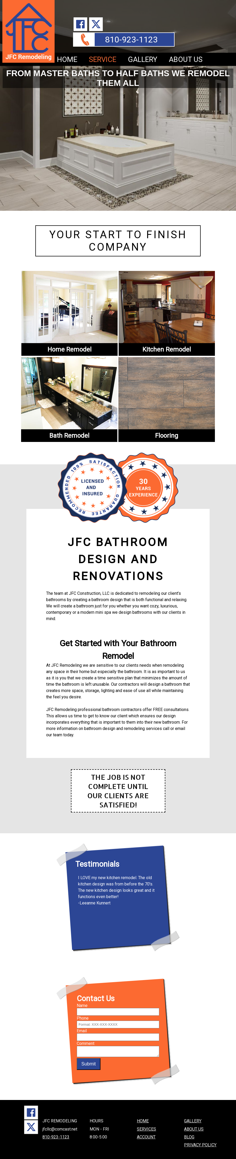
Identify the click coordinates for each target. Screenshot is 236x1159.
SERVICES (146, 1122)
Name (82, 998)
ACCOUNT (146, 1130)
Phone (83, 1011)
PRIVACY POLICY (200, 1138)
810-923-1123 (131, 40)
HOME (67, 59)
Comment (85, 1036)
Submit (88, 1058)
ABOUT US (186, 59)
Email (82, 1023)
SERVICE (102, 59)
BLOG (189, 1130)
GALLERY (142, 59)
